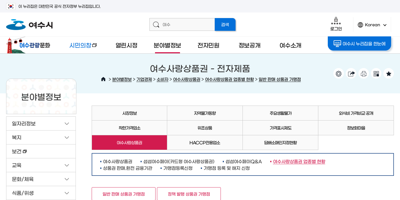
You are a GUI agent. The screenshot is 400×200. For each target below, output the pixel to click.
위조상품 (205, 128)
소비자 (162, 79)
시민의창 (78, 47)
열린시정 (127, 45)
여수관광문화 (29, 45)
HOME (103, 79)
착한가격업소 (129, 128)
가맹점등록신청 (177, 168)
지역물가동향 (205, 113)
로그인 (336, 24)
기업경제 (144, 79)
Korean (372, 27)
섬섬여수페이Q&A (244, 161)
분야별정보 (167, 45)
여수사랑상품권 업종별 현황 (229, 79)
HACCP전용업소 (204, 142)
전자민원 (208, 45)
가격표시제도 (280, 128)
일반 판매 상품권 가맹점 (280, 79)
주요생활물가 (280, 113)
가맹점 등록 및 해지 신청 (227, 168)
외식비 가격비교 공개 (356, 113)
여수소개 (290, 45)
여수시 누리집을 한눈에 (360, 43)
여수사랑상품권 (186, 79)
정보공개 (250, 45)
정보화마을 (356, 128)
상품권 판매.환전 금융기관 (127, 168)
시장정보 (129, 113)
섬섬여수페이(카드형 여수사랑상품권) (178, 161)
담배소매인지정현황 (280, 142)
